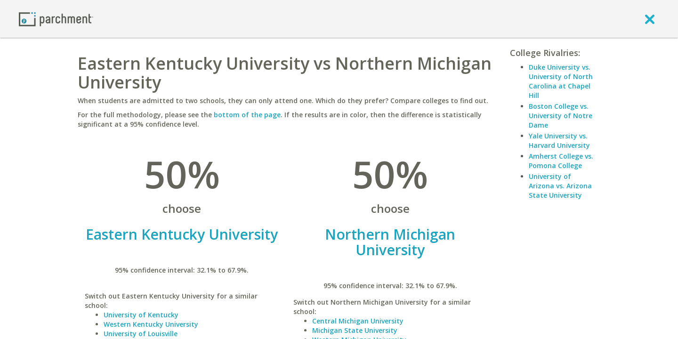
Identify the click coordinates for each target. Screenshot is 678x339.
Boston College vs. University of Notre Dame (560, 115)
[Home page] (56, 18)
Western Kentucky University (151, 324)
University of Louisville (141, 333)
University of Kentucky (141, 314)
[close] (649, 18)
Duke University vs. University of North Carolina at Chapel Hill (561, 81)
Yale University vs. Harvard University (559, 140)
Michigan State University (354, 330)
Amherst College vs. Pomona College (561, 161)
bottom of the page (247, 114)
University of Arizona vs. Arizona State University (560, 186)
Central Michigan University (358, 320)
